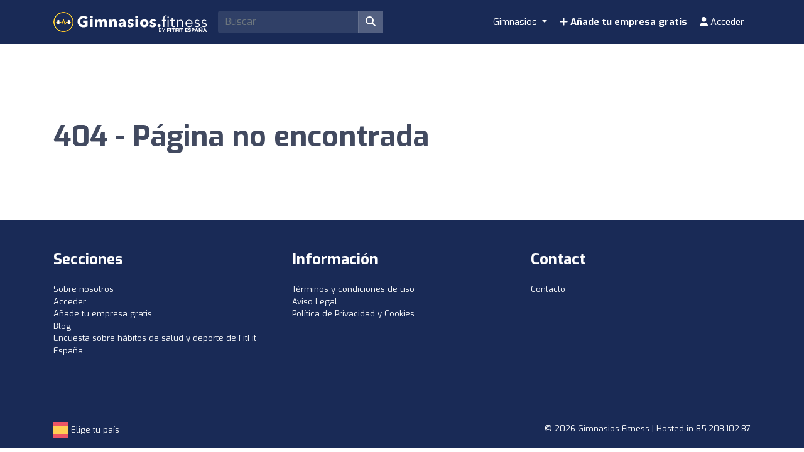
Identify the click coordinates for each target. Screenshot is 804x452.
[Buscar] (370, 22)
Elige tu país (86, 429)
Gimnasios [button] (516, 22)
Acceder (722, 22)
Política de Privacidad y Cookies (353, 313)
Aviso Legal (314, 301)
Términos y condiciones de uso (353, 289)
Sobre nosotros (83, 289)
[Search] (288, 22)
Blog (62, 326)
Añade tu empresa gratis (623, 22)
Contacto (548, 289)
